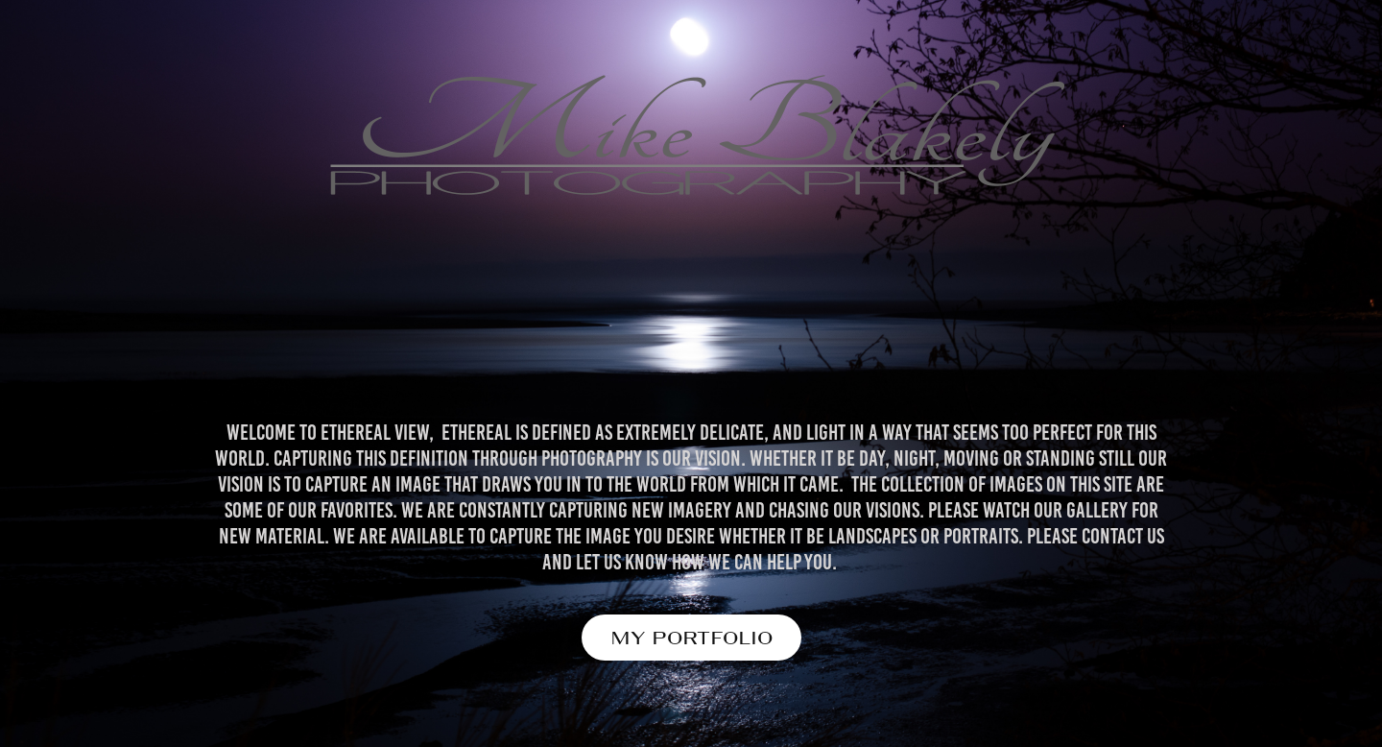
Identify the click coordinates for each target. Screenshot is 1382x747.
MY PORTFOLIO (691, 637)
